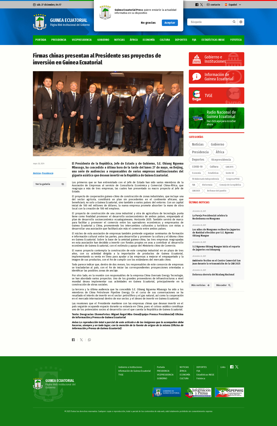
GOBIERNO (103, 39)
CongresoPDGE (233, 179)
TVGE (120, 374)
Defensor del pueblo (216, 191)
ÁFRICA (134, 39)
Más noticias (200, 285)
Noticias (37, 173)
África (220, 152)
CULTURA (165, 39)
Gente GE (230, 173)
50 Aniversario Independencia (205, 179)
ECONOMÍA (149, 39)
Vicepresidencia (221, 159)
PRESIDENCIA (58, 39)
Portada (40, 39)
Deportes (198, 160)
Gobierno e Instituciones (130, 367)
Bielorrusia (207, 185)
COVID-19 (197, 166)
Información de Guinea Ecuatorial (134, 371)
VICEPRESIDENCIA (82, 39)
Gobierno (217, 144)
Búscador (223, 285)
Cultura (214, 166)
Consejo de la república (230, 185)
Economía (196, 173)
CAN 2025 (196, 191)
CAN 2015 (229, 167)
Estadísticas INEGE (213, 39)
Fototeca (236, 39)
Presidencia (47, 173)
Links (222, 367)
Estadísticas (213, 173)
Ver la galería (50, 184)
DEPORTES (181, 39)
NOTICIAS (119, 39)
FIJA (194, 39)
